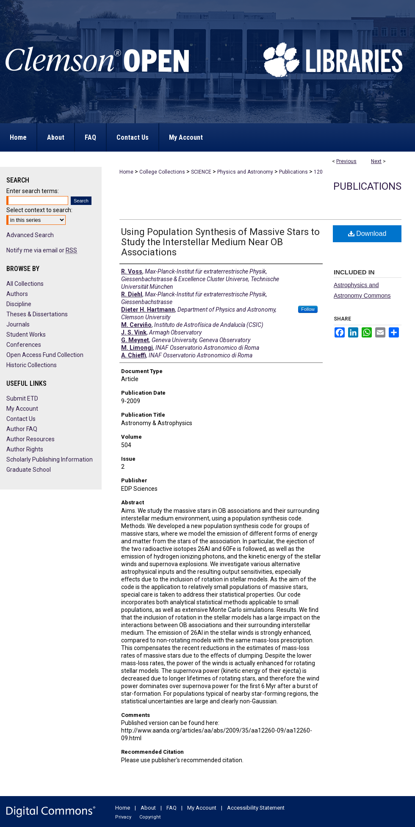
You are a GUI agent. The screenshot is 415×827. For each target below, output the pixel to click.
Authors (17, 293)
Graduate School (28, 469)
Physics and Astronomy (245, 172)
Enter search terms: (32, 191)
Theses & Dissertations (37, 314)
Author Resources (30, 439)
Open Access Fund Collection (44, 354)
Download (367, 233)
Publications (293, 172)
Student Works (26, 334)
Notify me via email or (41, 250)
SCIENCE (201, 172)
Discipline (18, 304)
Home (126, 172)
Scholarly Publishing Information (49, 459)
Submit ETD (22, 398)
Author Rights (24, 449)
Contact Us (21, 418)
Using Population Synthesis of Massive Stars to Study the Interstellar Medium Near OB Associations (220, 242)
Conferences (23, 344)
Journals (18, 324)
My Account (22, 408)
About (148, 808)
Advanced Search (30, 235)
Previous (346, 161)
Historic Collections (31, 365)
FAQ (171, 808)
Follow (308, 309)
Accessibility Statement (256, 808)
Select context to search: (39, 210)
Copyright (149, 817)
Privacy (123, 817)
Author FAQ (21, 429)
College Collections (162, 172)
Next (376, 161)
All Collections (25, 283)
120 (318, 172)
